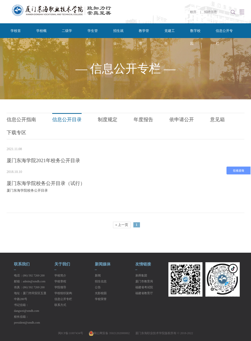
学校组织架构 (63, 293)
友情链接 (143, 264)
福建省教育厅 (144, 293)
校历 (193, 12)
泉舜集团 (141, 275)
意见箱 (217, 119)
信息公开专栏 (63, 299)
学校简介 (60, 275)
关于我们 (62, 264)
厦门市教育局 (144, 281)
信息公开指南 (21, 119)
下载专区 (16, 132)
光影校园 (101, 293)
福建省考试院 (144, 287)
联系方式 (60, 305)
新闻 (98, 275)
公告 (98, 287)
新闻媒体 (103, 264)
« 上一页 (121, 225)
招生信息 (101, 281)
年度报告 (143, 119)
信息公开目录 (67, 119)
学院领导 (60, 287)
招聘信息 (210, 12)
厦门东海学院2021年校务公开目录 (43, 160)
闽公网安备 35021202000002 (109, 333)
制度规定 (107, 119)
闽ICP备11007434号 (70, 333)
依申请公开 (181, 119)
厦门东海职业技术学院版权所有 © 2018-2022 (164, 333)
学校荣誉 (101, 299)
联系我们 (22, 264)
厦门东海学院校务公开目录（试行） (46, 183)
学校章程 (60, 281)
